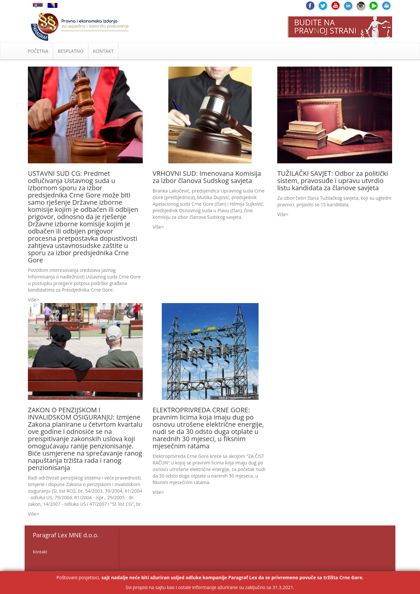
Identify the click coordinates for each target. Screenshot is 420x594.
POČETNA (38, 51)
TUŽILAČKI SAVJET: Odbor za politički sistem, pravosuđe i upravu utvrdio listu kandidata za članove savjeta (332, 180)
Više (32, 300)
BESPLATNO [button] (70, 51)
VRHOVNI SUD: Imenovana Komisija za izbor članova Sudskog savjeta (207, 177)
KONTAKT (103, 51)
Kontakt (40, 552)
